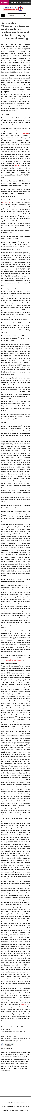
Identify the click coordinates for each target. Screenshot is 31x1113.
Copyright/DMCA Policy (10, 1110)
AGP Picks (4, 2)
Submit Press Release (8, 1106)
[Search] (14, 15)
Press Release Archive (18, 1103)
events (17, 166)
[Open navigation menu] (3, 15)
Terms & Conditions (23, 1106)
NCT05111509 (6, 202)
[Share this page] (28, 15)
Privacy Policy (23, 1110)
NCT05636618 (24, 133)
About (8, 1103)
